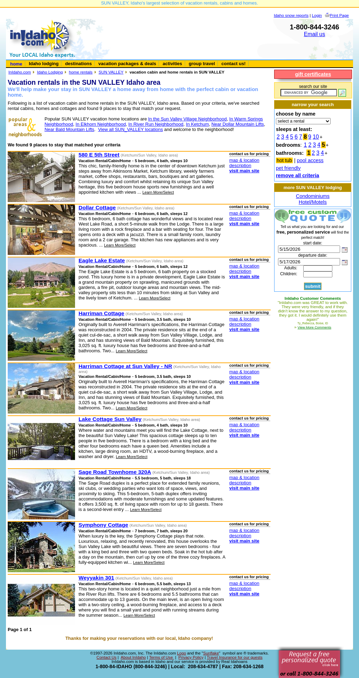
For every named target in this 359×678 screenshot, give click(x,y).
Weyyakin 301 (96, 578)
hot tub (284, 160)
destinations (78, 63)
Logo (181, 653)
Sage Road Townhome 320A (115, 472)
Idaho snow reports (291, 15)
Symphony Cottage (103, 525)
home (16, 64)
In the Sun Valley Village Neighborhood (187, 119)
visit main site (244, 170)
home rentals (81, 72)
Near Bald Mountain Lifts (69, 129)
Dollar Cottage (97, 207)
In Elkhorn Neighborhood (101, 124)
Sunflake (211, 653)
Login (317, 15)
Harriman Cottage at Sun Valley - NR (125, 366)
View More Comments (314, 327)
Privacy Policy (191, 657)
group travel (202, 63)
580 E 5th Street (99, 155)
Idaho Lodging (50, 72)
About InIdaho (133, 657)
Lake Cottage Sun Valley (110, 419)
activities (172, 63)
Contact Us (106, 657)
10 (316, 137)
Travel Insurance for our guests (235, 657)
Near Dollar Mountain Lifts (237, 124)
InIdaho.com (19, 72)
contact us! (234, 63)
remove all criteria (297, 175)
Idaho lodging (44, 63)
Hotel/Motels (313, 202)
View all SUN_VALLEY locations (130, 129)
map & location (244, 160)
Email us (314, 34)
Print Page (339, 15)
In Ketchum (197, 124)
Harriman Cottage (101, 313)
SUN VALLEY (111, 72)
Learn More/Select (158, 192)
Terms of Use (161, 657)
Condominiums (313, 196)
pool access (310, 160)
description (240, 165)
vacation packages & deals (127, 63)
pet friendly (288, 168)
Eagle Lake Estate (102, 260)
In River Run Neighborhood (155, 124)
